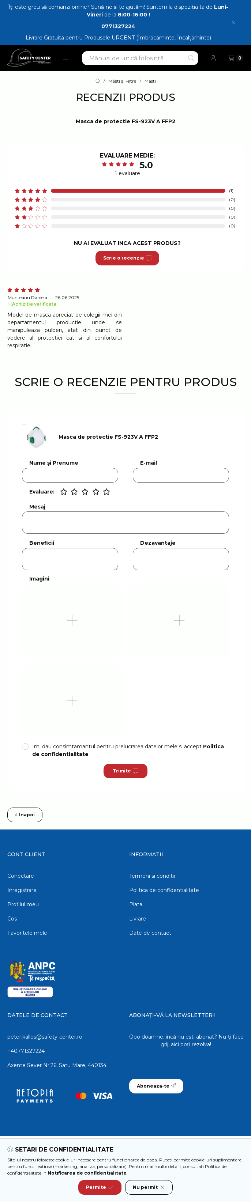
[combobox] (140, 58)
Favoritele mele (27, 933)
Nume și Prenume (53, 463)
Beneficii (41, 543)
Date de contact (150, 933)
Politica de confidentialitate (164, 890)
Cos (12, 918)
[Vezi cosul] (236, 58)
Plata (135, 904)
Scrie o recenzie (127, 258)
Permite (99, 1187)
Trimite (125, 771)
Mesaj (37, 507)
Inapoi (25, 814)
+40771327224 (26, 1051)
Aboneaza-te (156, 1086)
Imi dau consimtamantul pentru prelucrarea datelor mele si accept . (128, 750)
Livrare (137, 918)
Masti (150, 81)
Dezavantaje (158, 543)
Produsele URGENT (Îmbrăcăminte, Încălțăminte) (147, 37)
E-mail (148, 463)
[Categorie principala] (97, 81)
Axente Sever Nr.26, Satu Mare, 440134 (56, 1065)
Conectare (20, 876)
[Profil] (213, 58)
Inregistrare (22, 890)
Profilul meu (23, 904)
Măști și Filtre (122, 81)
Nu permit (149, 1187)
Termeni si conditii (152, 876)
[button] (66, 58)
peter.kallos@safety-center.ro (44, 1036)
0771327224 (118, 26)
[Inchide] (233, 22)
